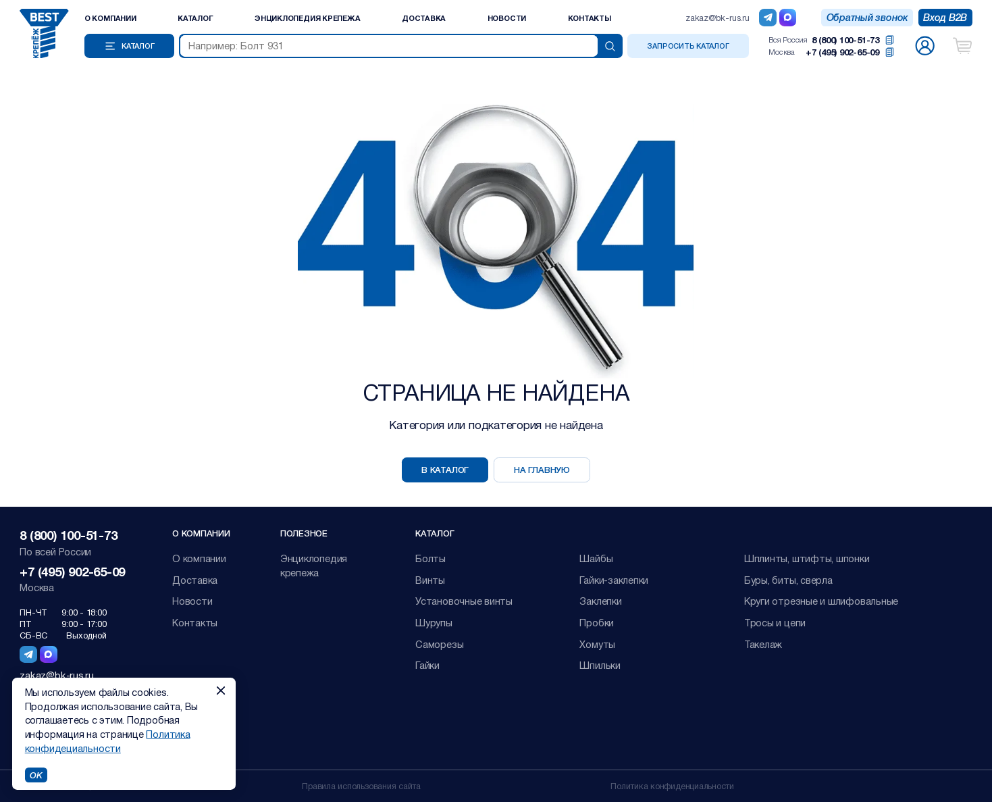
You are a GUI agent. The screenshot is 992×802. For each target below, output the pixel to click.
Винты (430, 580)
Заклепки (600, 601)
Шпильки (599, 665)
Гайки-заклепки (613, 580)
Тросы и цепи (775, 622)
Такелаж (763, 644)
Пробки (596, 622)
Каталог (195, 18)
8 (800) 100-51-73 (845, 39)
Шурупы (433, 622)
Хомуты (597, 644)
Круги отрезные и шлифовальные (821, 601)
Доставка (424, 18)
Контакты (589, 18)
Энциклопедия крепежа (307, 18)
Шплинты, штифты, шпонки (807, 558)
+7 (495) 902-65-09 (842, 52)
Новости (507, 18)
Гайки (427, 665)
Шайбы (595, 558)
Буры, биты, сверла (788, 580)
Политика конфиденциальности (672, 785)
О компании (110, 18)
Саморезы (439, 644)
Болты (430, 558)
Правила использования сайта (361, 785)
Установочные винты (464, 601)
